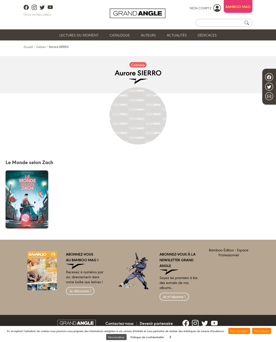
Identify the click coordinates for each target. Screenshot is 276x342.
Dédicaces (207, 34)
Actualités (177, 34)
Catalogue (120, 34)
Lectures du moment (79, 34)
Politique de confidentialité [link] (147, 337)
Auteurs (148, 34)
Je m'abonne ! (174, 296)
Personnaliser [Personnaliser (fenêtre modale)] (116, 337)
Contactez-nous (119, 323)
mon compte (205, 8)
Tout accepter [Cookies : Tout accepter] (239, 331)
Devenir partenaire (156, 323)
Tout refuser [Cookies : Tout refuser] (261, 331)
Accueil (28, 46)
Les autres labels (37, 14)
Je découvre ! (80, 290)
